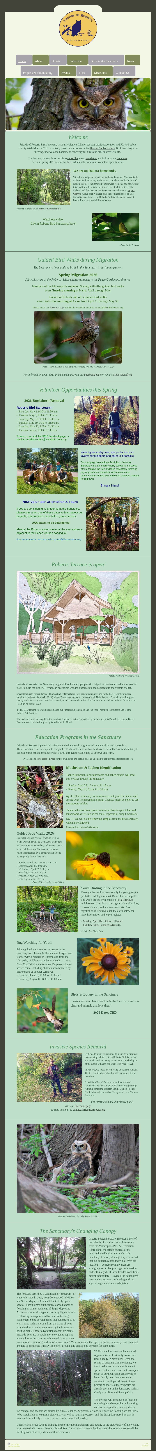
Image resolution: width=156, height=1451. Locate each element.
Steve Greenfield (122, 374)
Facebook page (57, 307)
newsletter (91, 158)
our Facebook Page (46, 758)
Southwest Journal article (50, 209)
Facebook (122, 158)
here (69, 162)
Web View (145, 1445)
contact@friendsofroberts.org (89, 1109)
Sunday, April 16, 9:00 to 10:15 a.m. (103, 921)
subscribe (72, 158)
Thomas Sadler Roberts (102, 148)
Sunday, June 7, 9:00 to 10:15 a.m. (102, 924)
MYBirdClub (125, 899)
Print (10, 1444)
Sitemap (16, 1444)
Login (146, 1443)
